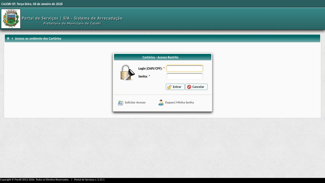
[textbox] (185, 68)
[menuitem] (8, 38)
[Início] (10, 18)
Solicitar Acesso (135, 102)
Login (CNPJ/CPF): (150, 68)
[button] (175, 87)
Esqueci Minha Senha (179, 102)
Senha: (143, 76)
